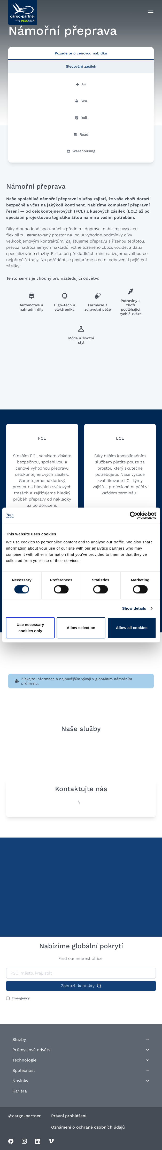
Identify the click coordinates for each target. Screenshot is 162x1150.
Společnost (81, 1070)
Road (81, 134)
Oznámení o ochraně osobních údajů (88, 1127)
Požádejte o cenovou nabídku (81, 53)
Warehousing (81, 151)
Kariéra (19, 1091)
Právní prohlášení (68, 1115)
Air (81, 84)
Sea (81, 101)
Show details (134, 608)
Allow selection (81, 627)
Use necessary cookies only (30, 627)
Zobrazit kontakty (81, 985)
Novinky (81, 1080)
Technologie (81, 1060)
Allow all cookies (132, 627)
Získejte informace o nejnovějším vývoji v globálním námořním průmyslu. (73, 681)
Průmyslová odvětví (81, 1049)
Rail (81, 118)
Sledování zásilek (81, 66)
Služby (81, 1039)
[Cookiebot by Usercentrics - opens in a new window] (133, 515)
